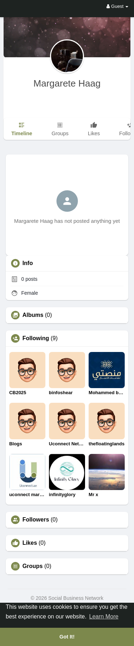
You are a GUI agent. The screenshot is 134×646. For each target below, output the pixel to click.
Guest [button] (117, 6)
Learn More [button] (104, 616)
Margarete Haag (67, 83)
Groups (33, 566)
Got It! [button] (66, 637)
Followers (36, 520)
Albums (33, 315)
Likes (30, 543)
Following (36, 338)
